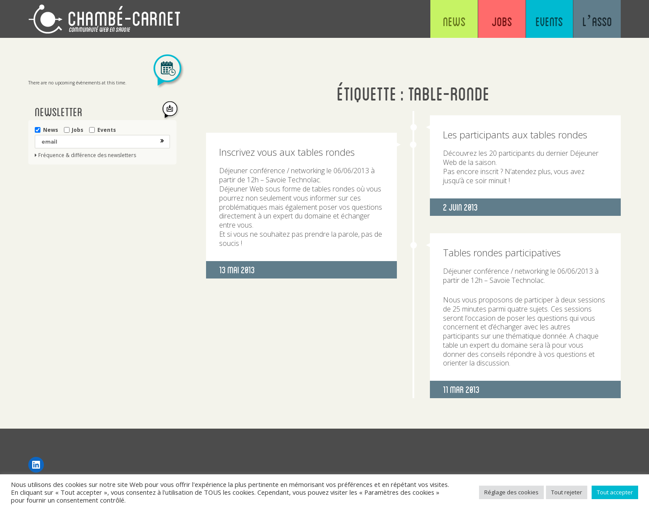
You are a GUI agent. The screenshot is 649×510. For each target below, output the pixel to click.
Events (545, 21)
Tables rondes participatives (502, 252)
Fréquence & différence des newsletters (87, 155)
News (444, 21)
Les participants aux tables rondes (515, 134)
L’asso (596, 21)
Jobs (495, 21)
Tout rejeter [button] (566, 492)
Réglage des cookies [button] (511, 492)
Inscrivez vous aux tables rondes (287, 151)
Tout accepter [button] (615, 492)
